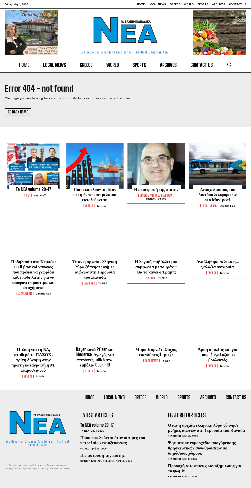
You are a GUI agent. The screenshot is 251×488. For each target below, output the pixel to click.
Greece (212, 272)
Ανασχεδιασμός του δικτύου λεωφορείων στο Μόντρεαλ (217, 194)
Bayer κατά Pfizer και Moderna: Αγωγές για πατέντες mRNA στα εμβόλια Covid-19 (95, 357)
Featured (89, 283)
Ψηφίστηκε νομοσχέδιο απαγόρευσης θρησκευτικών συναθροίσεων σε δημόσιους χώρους (202, 448)
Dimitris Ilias (227, 205)
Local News (209, 205)
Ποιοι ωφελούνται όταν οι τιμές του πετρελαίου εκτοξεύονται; (94, 194)
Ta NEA (26, 195)
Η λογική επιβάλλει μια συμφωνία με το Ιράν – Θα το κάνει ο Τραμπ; (156, 266)
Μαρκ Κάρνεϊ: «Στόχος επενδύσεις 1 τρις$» (156, 352)
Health (89, 371)
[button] (229, 64)
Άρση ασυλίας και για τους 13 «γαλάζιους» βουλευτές (217, 354)
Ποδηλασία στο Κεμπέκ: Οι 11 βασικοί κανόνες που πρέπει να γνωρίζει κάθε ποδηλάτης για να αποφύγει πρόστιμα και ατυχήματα (33, 274)
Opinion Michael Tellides (156, 195)
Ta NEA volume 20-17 (33, 189)
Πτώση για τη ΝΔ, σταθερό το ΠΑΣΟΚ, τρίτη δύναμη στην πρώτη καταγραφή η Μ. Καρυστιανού (33, 360)
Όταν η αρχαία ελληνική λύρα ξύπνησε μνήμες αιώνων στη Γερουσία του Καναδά (95, 269)
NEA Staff (39, 195)
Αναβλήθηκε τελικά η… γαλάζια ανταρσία (217, 264)
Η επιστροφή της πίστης (156, 189)
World (89, 205)
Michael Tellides (156, 198)
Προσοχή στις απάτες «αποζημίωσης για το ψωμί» (204, 468)
